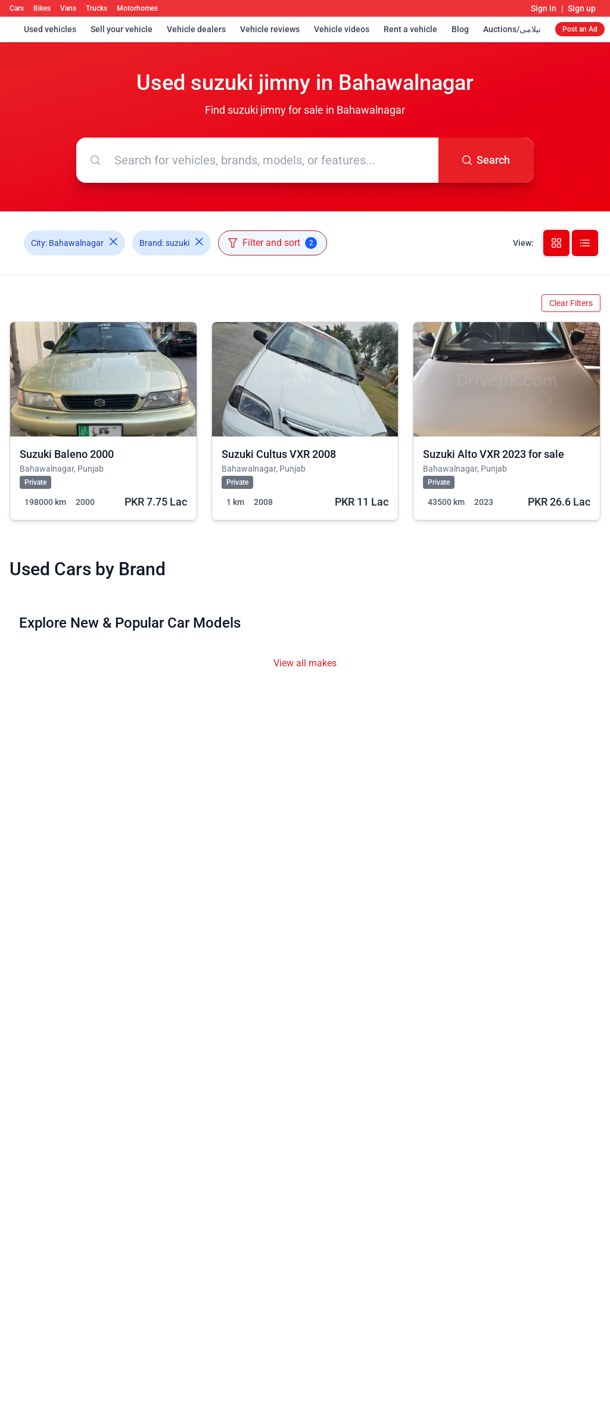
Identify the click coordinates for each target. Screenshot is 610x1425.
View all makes (305, 663)
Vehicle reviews (270, 29)
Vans (68, 8)
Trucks (96, 8)
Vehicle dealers (196, 29)
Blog (460, 29)
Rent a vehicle (410, 29)
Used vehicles (50, 29)
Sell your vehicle (121, 29)
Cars (17, 8)
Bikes (42, 8)
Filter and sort (272, 243)
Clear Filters (571, 303)
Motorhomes (137, 8)
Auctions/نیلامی (512, 29)
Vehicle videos (341, 29)
